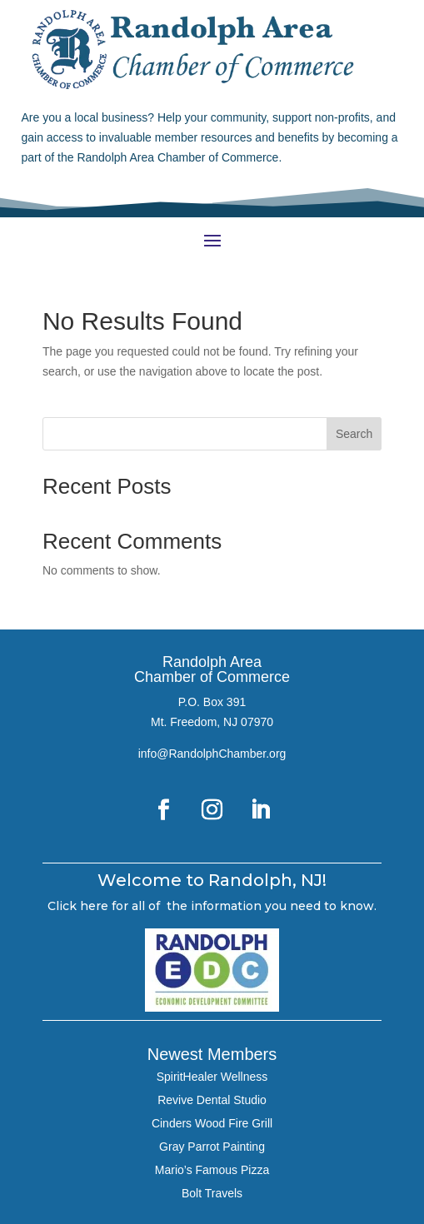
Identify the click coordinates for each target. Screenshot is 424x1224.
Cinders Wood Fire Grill (212, 1123)
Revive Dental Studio (212, 1100)
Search (354, 433)
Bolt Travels (212, 1193)
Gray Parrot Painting (212, 1146)
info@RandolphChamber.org (212, 753)
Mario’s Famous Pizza (212, 1170)
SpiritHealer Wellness (212, 1076)
